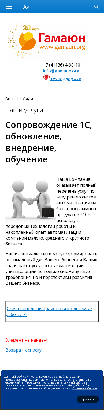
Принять (88, 399)
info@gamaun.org (61, 71)
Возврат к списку (23, 350)
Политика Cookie (84, 388)
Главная (11, 98)
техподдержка (65, 78)
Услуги (28, 98)
